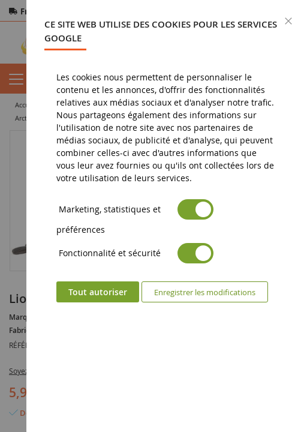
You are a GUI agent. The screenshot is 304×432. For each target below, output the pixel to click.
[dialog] (165, 216)
